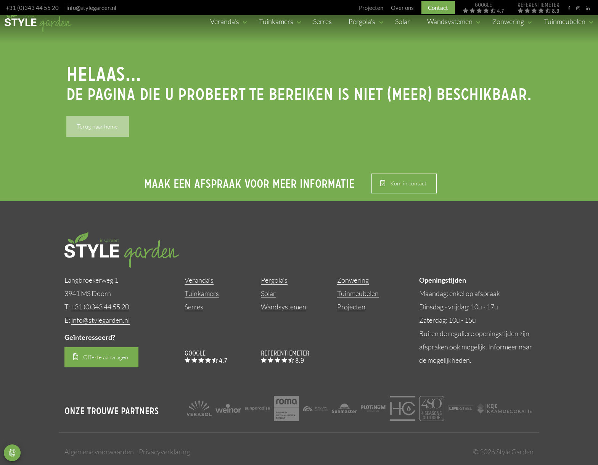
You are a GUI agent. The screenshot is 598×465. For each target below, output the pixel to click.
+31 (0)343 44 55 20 (32, 7)
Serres (194, 306)
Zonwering (353, 280)
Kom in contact (408, 183)
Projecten (351, 306)
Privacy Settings (12, 452)
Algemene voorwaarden (99, 451)
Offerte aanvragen (105, 357)
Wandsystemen (283, 306)
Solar (268, 293)
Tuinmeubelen (358, 293)
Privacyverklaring (164, 451)
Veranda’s (199, 280)
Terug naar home (97, 126)
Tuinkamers (202, 293)
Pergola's (274, 280)
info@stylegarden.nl (91, 7)
